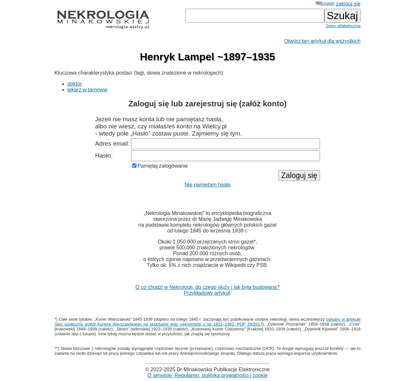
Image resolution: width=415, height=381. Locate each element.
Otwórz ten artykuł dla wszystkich (322, 41)
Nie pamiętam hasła (207, 184)
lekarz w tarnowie (87, 89)
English (325, 3)
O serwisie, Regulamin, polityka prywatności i (208, 375)
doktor (74, 84)
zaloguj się (348, 3)
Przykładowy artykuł (207, 293)
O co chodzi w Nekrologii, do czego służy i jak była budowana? (208, 287)
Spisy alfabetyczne (343, 25)
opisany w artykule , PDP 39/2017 (207, 322)
